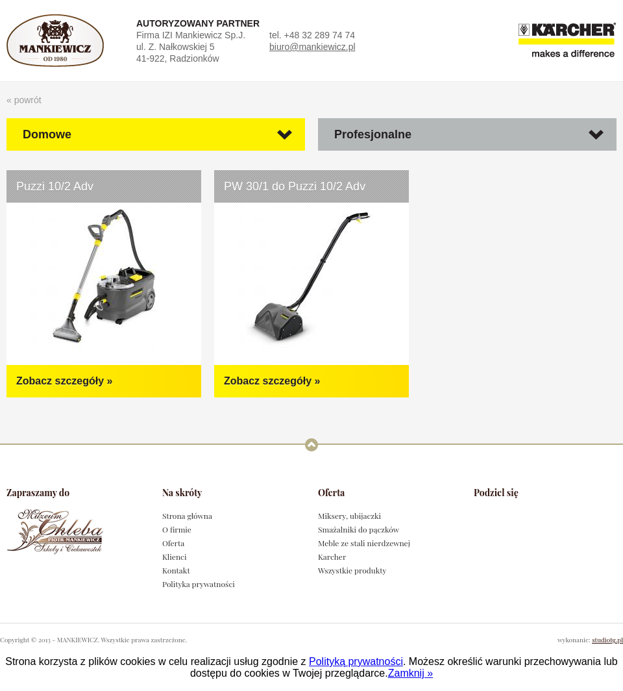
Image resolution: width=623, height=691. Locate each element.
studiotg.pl (607, 639)
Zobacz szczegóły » (64, 380)
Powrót (311, 444)
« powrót (24, 100)
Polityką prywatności (356, 661)
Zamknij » (410, 673)
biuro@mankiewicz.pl (312, 47)
